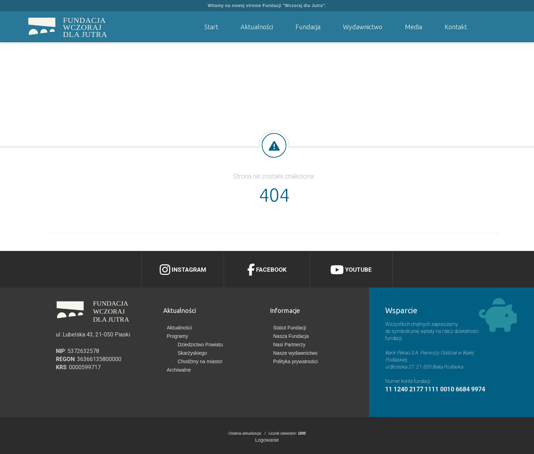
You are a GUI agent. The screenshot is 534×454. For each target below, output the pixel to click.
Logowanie (267, 440)
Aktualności (257, 26)
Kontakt (456, 26)
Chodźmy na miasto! (200, 361)
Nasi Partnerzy (289, 344)
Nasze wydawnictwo (295, 353)
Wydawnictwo (362, 26)
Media (413, 26)
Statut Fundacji (289, 327)
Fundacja (307, 26)
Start (211, 26)
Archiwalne (179, 370)
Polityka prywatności (295, 361)
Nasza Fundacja (291, 336)
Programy (177, 336)
